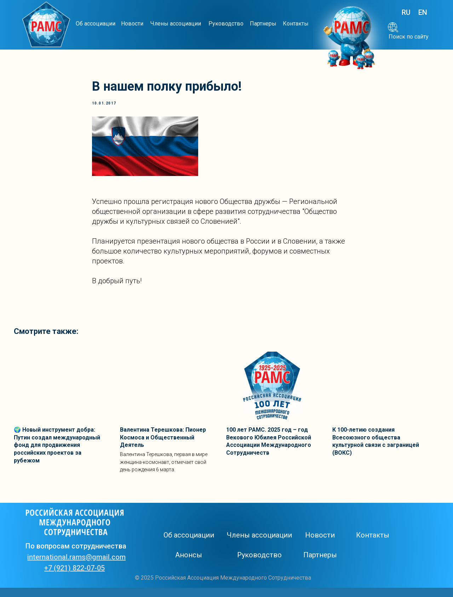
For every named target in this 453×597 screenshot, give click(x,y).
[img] (46, 25)
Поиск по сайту (409, 36)
